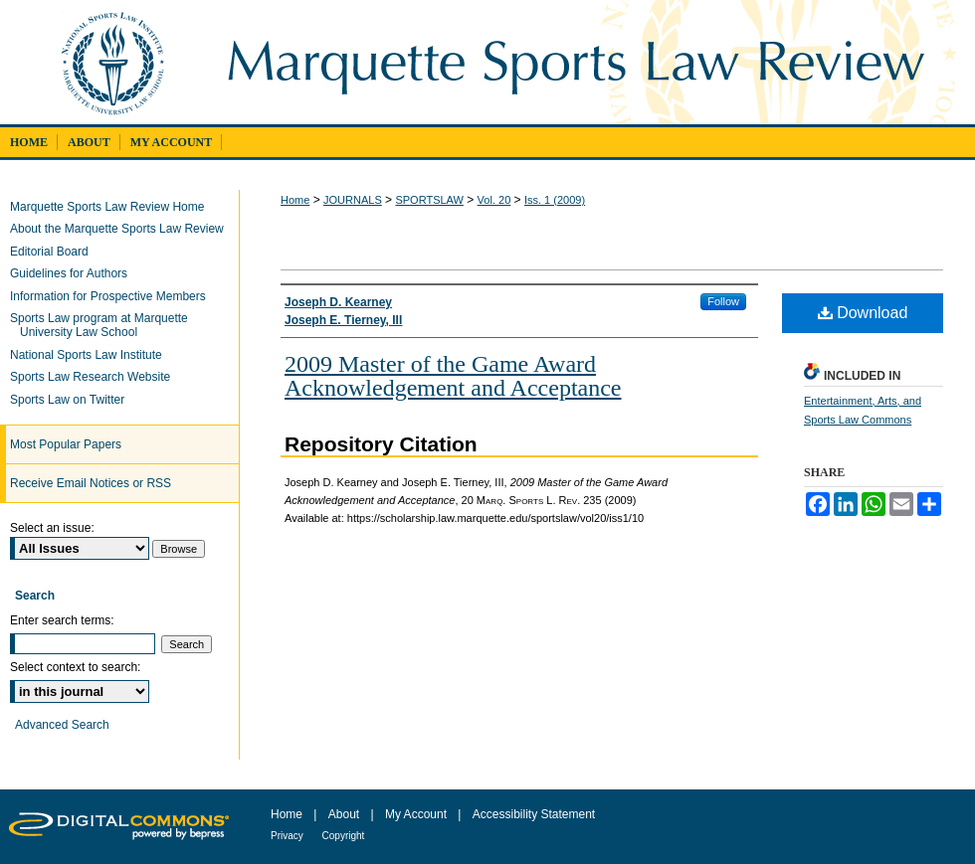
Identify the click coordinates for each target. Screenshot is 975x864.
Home (295, 200)
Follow (723, 301)
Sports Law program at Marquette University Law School (104, 325)
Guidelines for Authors (73, 273)
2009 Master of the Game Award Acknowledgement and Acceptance (453, 376)
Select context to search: (75, 667)
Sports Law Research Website (95, 377)
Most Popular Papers (65, 444)
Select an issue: (52, 528)
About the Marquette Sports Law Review (122, 229)
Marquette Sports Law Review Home (112, 207)
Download (863, 312)
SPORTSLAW (429, 200)
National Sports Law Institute (91, 355)
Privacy (288, 835)
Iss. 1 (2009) (554, 200)
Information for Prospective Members (113, 296)
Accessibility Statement (534, 814)
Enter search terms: (62, 620)
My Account (417, 814)
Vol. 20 (494, 200)
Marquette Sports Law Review (589, 62)
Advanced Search (62, 725)
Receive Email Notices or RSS (90, 483)
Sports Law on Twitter (72, 400)
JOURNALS (352, 200)
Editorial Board (54, 252)
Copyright (343, 835)
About (345, 814)
